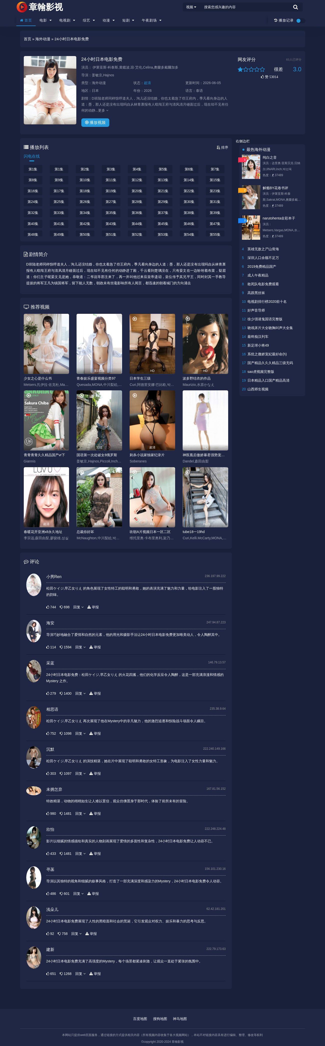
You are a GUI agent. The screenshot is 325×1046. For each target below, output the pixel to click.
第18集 (85, 191)
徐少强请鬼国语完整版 (264, 319)
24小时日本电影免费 (101, 59)
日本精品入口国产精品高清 (268, 380)
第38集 (189, 213)
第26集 (85, 202)
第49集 (59, 234)
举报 (93, 607)
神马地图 (180, 1019)
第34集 (85, 213)
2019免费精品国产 (261, 267)
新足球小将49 (258, 345)
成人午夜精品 (257, 275)
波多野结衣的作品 (197, 378)
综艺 (89, 20)
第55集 (215, 234)
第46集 (189, 224)
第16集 (33, 191)
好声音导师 (256, 310)
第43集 (111, 224)
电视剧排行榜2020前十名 (267, 302)
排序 (222, 147)
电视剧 (67, 20)
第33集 (59, 213)
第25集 (59, 202)
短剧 (128, 20)
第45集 (163, 224)
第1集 (33, 169)
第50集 (85, 234)
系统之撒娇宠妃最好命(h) (267, 354)
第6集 (189, 169)
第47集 (215, 224)
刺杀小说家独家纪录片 (147, 455)
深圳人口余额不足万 (263, 258)
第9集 (59, 180)
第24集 (33, 202)
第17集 (59, 191)
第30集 (189, 202)
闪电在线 (32, 156)
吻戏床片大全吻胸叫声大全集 (270, 328)
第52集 (137, 234)
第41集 (59, 224)
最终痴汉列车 (257, 337)
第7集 (215, 169)
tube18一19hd (194, 532)
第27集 (111, 202)
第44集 (137, 224)
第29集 (163, 202)
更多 (103, 110)
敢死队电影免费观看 (263, 284)
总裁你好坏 (85, 532)
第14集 (189, 180)
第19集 (111, 191)
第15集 (215, 180)
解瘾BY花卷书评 (275, 188)
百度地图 (140, 1019)
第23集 (215, 191)
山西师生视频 (257, 389)
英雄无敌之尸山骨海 (263, 249)
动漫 (109, 20)
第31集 (215, 202)
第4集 (137, 169)
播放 (95, 122)
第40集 (33, 224)
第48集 (33, 234)
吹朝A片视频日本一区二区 (150, 532)
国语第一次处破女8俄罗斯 (97, 455)
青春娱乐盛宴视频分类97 (96, 378)
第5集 (163, 169)
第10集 (85, 180)
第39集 (215, 213)
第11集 (111, 180)
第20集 (137, 191)
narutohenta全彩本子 (279, 218)
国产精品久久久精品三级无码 (270, 363)
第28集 (137, 202)
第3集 (111, 169)
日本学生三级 (140, 378)
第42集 (85, 224)
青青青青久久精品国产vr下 (44, 455)
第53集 (163, 234)
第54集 (189, 234)
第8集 (33, 180)
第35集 (111, 213)
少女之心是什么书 (38, 378)
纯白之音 (270, 157)
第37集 (163, 213)
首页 (26, 20)
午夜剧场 (152, 20)
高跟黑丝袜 (256, 293)
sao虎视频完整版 (260, 372)
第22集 (189, 191)
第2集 (85, 169)
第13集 (163, 180)
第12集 (137, 180)
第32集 (33, 213)
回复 (78, 607)
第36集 (137, 213)
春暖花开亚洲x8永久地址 (43, 532)
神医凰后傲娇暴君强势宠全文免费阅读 (205, 455)
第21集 (163, 191)
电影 (46, 20)
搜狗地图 (160, 1019)
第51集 (111, 234)
